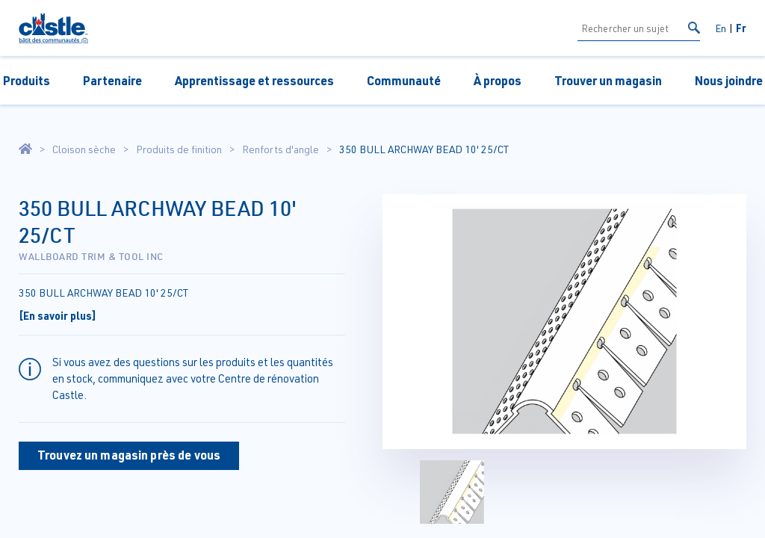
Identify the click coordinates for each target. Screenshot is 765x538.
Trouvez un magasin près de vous (128, 455)
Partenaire (112, 80)
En (720, 28)
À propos (497, 80)
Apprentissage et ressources (254, 80)
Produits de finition (179, 149)
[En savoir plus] (57, 315)
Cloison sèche (84, 149)
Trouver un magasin (608, 80)
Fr (741, 27)
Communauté (404, 80)
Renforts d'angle (280, 149)
